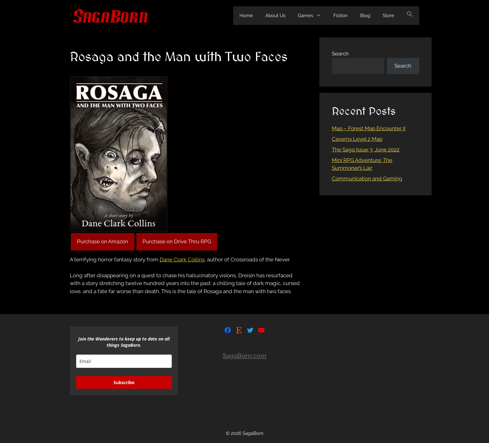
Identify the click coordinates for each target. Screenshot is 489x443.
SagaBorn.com (244, 356)
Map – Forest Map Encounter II (368, 128)
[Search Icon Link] (409, 15)
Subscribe (124, 382)
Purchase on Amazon (102, 241)
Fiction (340, 15)
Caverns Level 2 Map (357, 139)
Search (340, 53)
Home (246, 15)
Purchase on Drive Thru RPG (177, 241)
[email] (124, 361)
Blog (365, 15)
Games (312, 15)
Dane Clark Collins (182, 259)
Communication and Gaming (367, 178)
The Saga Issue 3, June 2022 (365, 149)
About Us (275, 15)
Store (388, 15)
